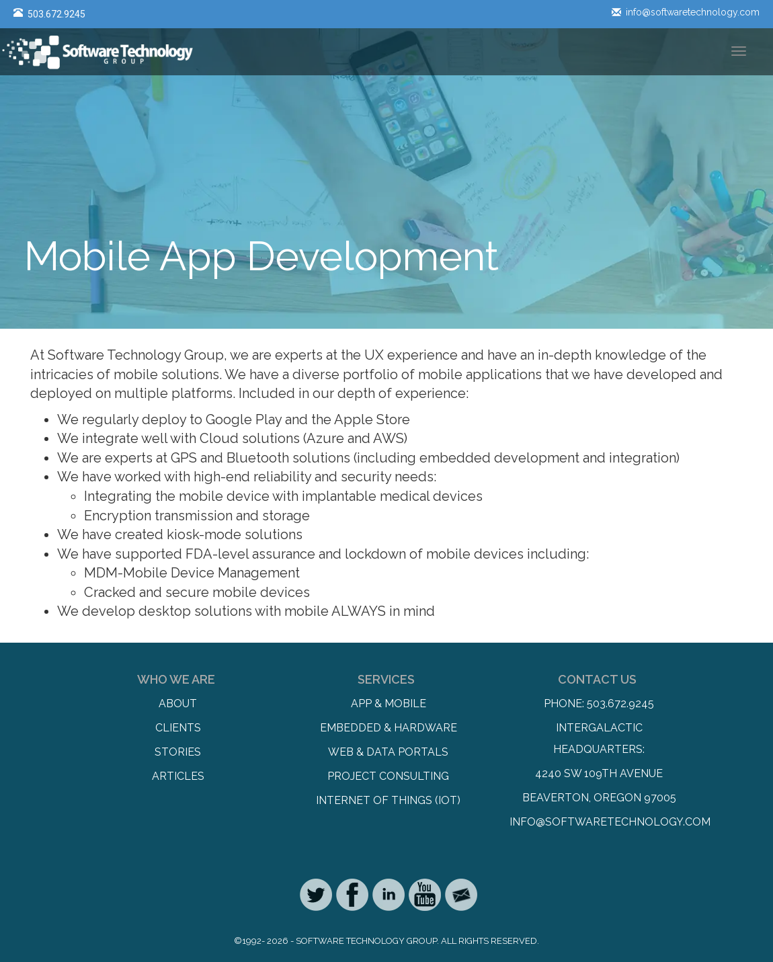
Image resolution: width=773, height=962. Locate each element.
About (178, 703)
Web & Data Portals (388, 752)
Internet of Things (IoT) (388, 800)
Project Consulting (388, 776)
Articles (178, 776)
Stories (178, 752)
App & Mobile (388, 703)
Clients (178, 727)
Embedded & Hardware (388, 727)
